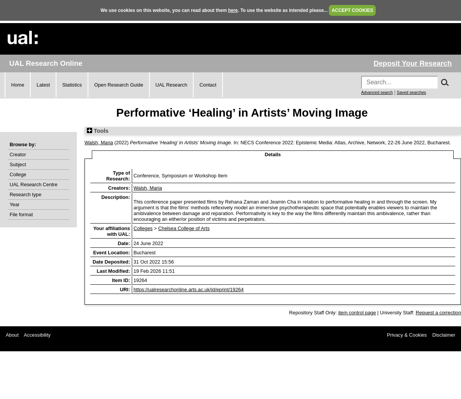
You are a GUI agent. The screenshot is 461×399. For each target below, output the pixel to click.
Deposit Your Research (412, 63)
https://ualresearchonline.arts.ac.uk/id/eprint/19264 (188, 289)
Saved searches (411, 92)
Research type (25, 194)
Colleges (143, 228)
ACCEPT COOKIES (352, 10)
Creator (18, 154)
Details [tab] (273, 154)
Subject (18, 164)
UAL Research (171, 85)
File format (21, 214)
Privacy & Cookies (407, 335)
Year (15, 204)
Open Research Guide (118, 85)
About (12, 335)
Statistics (72, 85)
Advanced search (377, 92)
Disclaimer (443, 335)
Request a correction (438, 313)
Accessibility (37, 335)
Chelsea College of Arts (184, 228)
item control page (357, 313)
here (233, 10)
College (18, 174)
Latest (43, 85)
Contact (207, 85)
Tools (97, 131)
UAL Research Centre (34, 184)
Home (17, 85)
